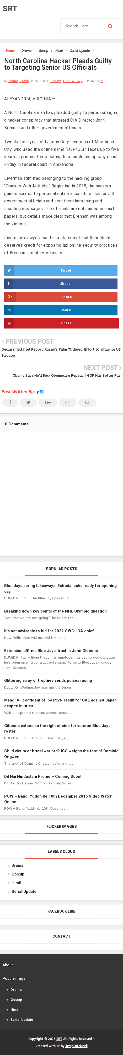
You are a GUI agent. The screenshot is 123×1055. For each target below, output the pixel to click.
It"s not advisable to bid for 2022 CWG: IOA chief (49, 631)
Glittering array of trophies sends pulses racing (48, 680)
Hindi (16, 882)
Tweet (37, 270)
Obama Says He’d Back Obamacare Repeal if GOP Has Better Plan (67, 375)
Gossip (24, 81)
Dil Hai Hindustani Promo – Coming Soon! (42, 776)
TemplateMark (76, 1046)
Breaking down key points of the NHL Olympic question (55, 611)
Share (37, 283)
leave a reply (73, 81)
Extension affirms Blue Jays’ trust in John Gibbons (51, 650)
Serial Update (24, 891)
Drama (13, 81)
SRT (10, 8)
